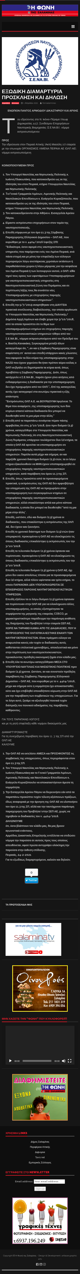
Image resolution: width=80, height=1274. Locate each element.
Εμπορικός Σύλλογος (40, 1162)
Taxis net (40, 1157)
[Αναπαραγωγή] (10, 1061)
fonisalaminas (49, 103)
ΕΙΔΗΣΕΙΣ (6, 103)
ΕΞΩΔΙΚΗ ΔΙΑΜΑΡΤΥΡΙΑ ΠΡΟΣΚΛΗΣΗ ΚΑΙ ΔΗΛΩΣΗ (34, 94)
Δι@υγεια (40, 1152)
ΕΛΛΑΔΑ (15, 103)
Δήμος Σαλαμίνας (40, 1141)
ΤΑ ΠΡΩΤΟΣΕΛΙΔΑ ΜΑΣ (19, 904)
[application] (40, 1045)
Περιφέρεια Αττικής (40, 1147)
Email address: (40, 1181)
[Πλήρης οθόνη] (69, 1061)
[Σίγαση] (64, 1061)
